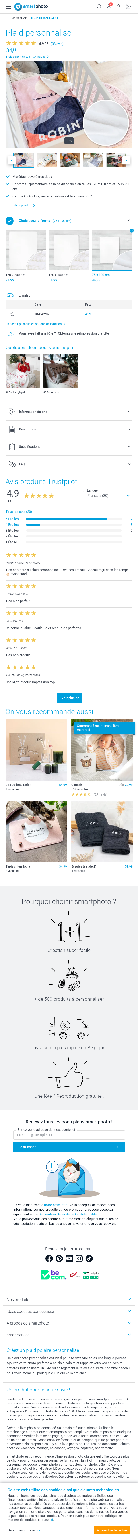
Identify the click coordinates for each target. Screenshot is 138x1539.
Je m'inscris (27, 1147)
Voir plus (68, 698)
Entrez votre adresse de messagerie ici (46, 1130)
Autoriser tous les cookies (111, 1530)
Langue (92, 490)
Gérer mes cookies (24, 1530)
